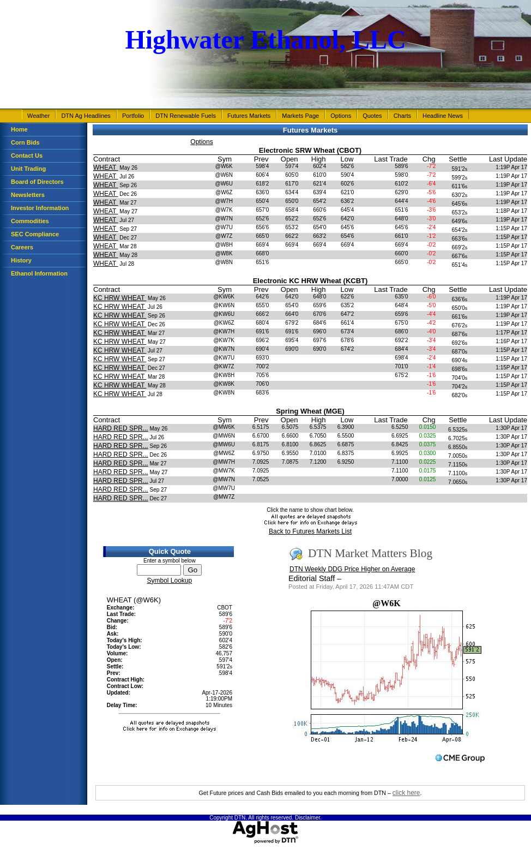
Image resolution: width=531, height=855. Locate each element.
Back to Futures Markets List (310, 531)
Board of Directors (37, 181)
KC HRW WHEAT (119, 298)
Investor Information (40, 208)
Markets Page (300, 115)
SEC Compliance (35, 234)
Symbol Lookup (169, 580)
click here (406, 793)
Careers (22, 247)
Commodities (30, 221)
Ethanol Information (39, 273)
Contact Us (27, 155)
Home (19, 129)
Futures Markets (248, 115)
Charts (402, 115)
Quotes (372, 115)
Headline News (443, 115)
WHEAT (105, 167)
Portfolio (133, 115)
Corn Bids (25, 142)
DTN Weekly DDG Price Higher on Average (352, 569)
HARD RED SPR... (120, 428)
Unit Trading (28, 168)
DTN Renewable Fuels (185, 115)
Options (340, 115)
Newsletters (28, 195)
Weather (38, 115)
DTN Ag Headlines (86, 115)
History (21, 260)
